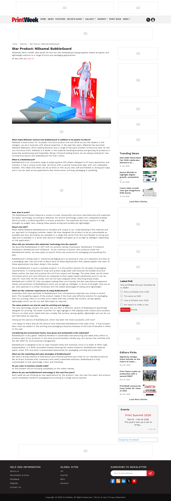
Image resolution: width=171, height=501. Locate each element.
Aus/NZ (64, 475)
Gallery (89, 19)
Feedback (15, 479)
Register (14, 483)
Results (134, 310)
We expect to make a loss (134, 304)
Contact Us (15, 487)
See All (151, 429)
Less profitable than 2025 (134, 300)
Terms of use (100, 497)
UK (61, 471)
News (51, 19)
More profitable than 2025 (134, 291)
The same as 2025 (130, 296)
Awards (102, 19)
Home (43, 19)
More (126, 19)
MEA (62, 479)
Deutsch (64, 483)
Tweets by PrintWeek (129, 440)
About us (14, 471)
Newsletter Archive (19, 475)
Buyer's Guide (74, 19)
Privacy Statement (116, 497)
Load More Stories (138, 201)
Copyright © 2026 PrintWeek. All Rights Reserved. (69, 497)
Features (60, 19)
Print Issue (115, 19)
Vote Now (125, 310)
